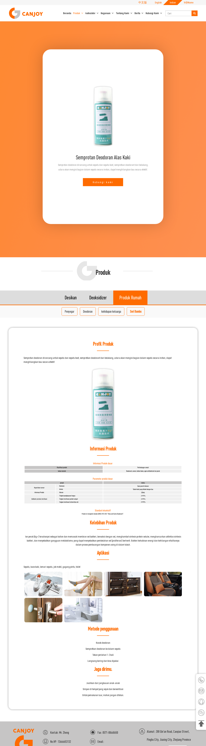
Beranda (67, 13)
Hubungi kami (103, 199)
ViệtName (189, 2)
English (158, 2)
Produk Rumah (130, 332)
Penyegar (69, 346)
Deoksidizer (98, 332)
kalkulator (92, 13)
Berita (139, 13)
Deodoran (88, 346)
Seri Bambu (135, 346)
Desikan (71, 332)
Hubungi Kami (154, 13)
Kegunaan (107, 13)
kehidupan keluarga (111, 346)
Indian (173, 2)
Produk (78, 13)
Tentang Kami (124, 13)
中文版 (142, 2)
